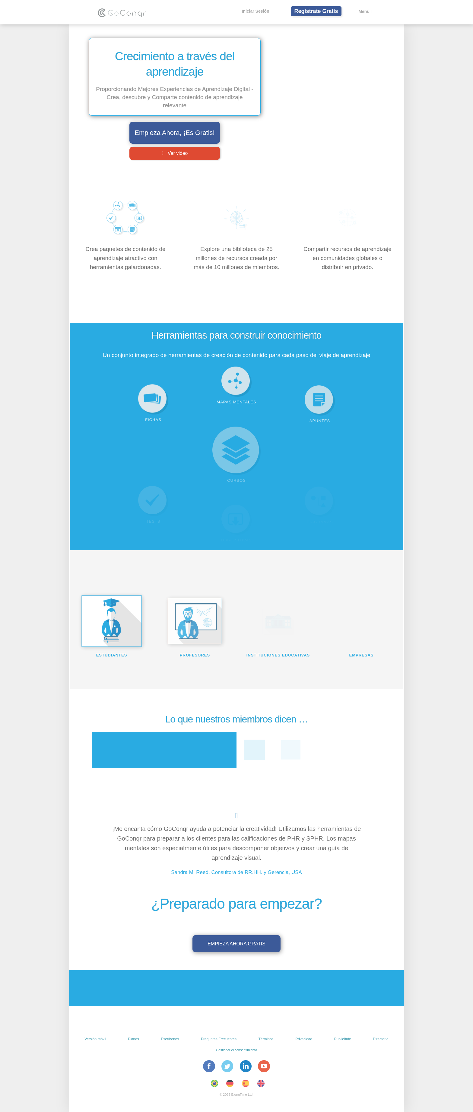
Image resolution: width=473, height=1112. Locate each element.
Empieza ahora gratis (236, 943)
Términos (266, 1039)
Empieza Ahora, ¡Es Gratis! (174, 132)
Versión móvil (95, 1039)
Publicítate (342, 1039)
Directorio (380, 1039)
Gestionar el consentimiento (236, 1050)
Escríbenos (170, 1039)
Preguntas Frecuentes (219, 1039)
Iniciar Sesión (255, 11)
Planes (133, 1039)
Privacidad (303, 1039)
